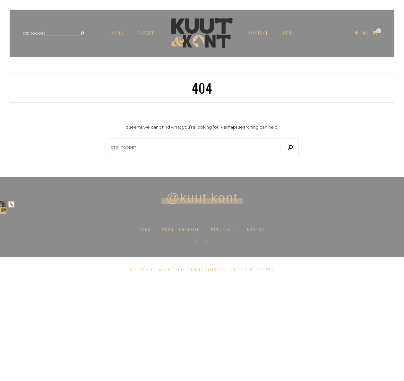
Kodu (117, 33)
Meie (287, 33)
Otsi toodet (33, 33)
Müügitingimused (181, 328)
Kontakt (258, 33)
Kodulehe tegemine (255, 368)
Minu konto (223, 328)
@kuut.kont (202, 198)
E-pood (146, 33)
